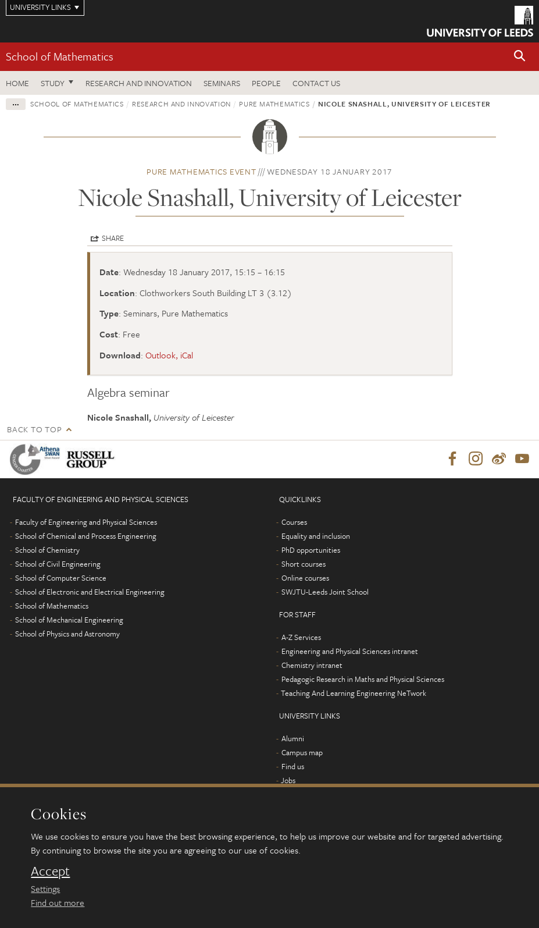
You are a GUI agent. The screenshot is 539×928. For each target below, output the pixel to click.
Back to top (34, 429)
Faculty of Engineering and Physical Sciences (86, 522)
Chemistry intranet (311, 665)
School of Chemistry (47, 550)
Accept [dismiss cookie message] (50, 871)
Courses (294, 522)
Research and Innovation (138, 83)
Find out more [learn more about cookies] (57, 902)
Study (53, 83)
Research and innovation (181, 103)
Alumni (292, 739)
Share (113, 238)
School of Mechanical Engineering (69, 620)
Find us (292, 767)
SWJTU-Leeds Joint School (325, 592)
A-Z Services (301, 637)
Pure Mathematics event (201, 171)
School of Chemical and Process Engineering (85, 536)
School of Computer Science (60, 578)
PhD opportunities (310, 550)
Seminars (222, 83)
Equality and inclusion (315, 536)
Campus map (302, 753)
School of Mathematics (59, 56)
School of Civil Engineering (58, 564)
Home (17, 83)
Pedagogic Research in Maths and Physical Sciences (362, 679)
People (266, 83)
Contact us (316, 83)
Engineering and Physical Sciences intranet (349, 651)
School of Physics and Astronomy (67, 634)
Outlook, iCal (169, 355)
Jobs (288, 781)
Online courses (305, 578)
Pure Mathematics (274, 103)
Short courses (303, 564)
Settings (45, 888)
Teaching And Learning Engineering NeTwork (353, 693)
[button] (519, 57)
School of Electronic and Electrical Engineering (90, 592)
